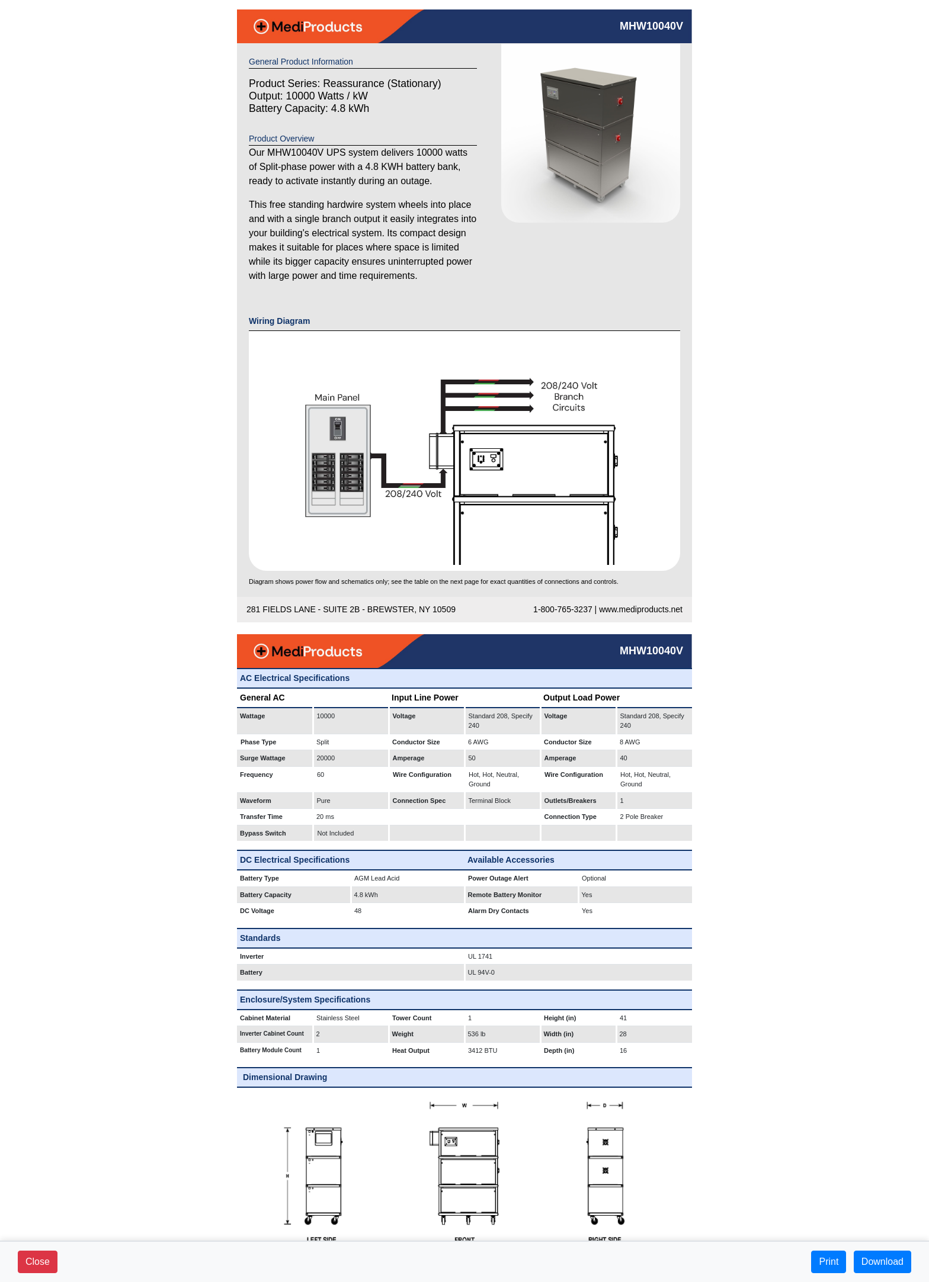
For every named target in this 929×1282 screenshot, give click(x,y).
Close (37, 1262)
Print (828, 1262)
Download (882, 1262)
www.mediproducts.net (641, 609)
